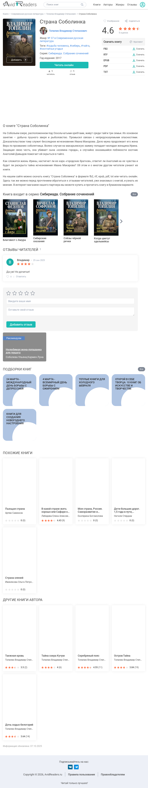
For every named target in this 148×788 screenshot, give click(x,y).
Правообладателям (113, 774)
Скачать (139, 48)
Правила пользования (81, 774)
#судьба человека (57, 45)
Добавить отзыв (22, 325)
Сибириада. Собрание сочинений (68, 53)
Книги (96, 4)
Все (134, 195)
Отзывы (132, 4)
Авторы (108, 4)
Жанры (120, 4)
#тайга (85, 45)
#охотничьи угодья (51, 48)
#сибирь (75, 45)
